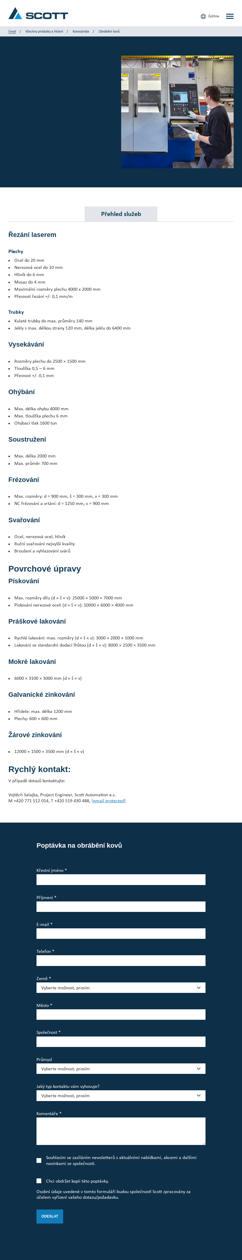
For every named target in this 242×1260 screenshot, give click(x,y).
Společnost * (48, 1032)
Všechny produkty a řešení (44, 31)
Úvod (12, 31)
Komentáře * (49, 1113)
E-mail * (44, 924)
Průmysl (44, 1059)
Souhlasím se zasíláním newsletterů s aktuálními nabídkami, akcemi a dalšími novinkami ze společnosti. (121, 1160)
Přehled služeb (121, 214)
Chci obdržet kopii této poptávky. (77, 1181)
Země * (43, 978)
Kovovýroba (81, 31)
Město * (44, 1005)
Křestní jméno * (51, 870)
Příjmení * (46, 897)
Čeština (210, 16)
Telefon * (45, 951)
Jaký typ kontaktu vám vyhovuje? (67, 1086)
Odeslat (49, 1216)
